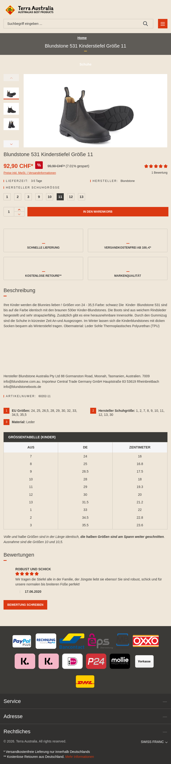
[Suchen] (145, 23)
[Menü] (162, 23)
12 (71, 197)
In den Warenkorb (97, 211)
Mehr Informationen (79, 757)
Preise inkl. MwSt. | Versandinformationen (30, 173)
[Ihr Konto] (155, 10)
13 (82, 197)
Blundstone (127, 181)
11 (60, 197)
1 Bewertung (159, 172)
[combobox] (71, 23)
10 (50, 197)
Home (82, 38)
